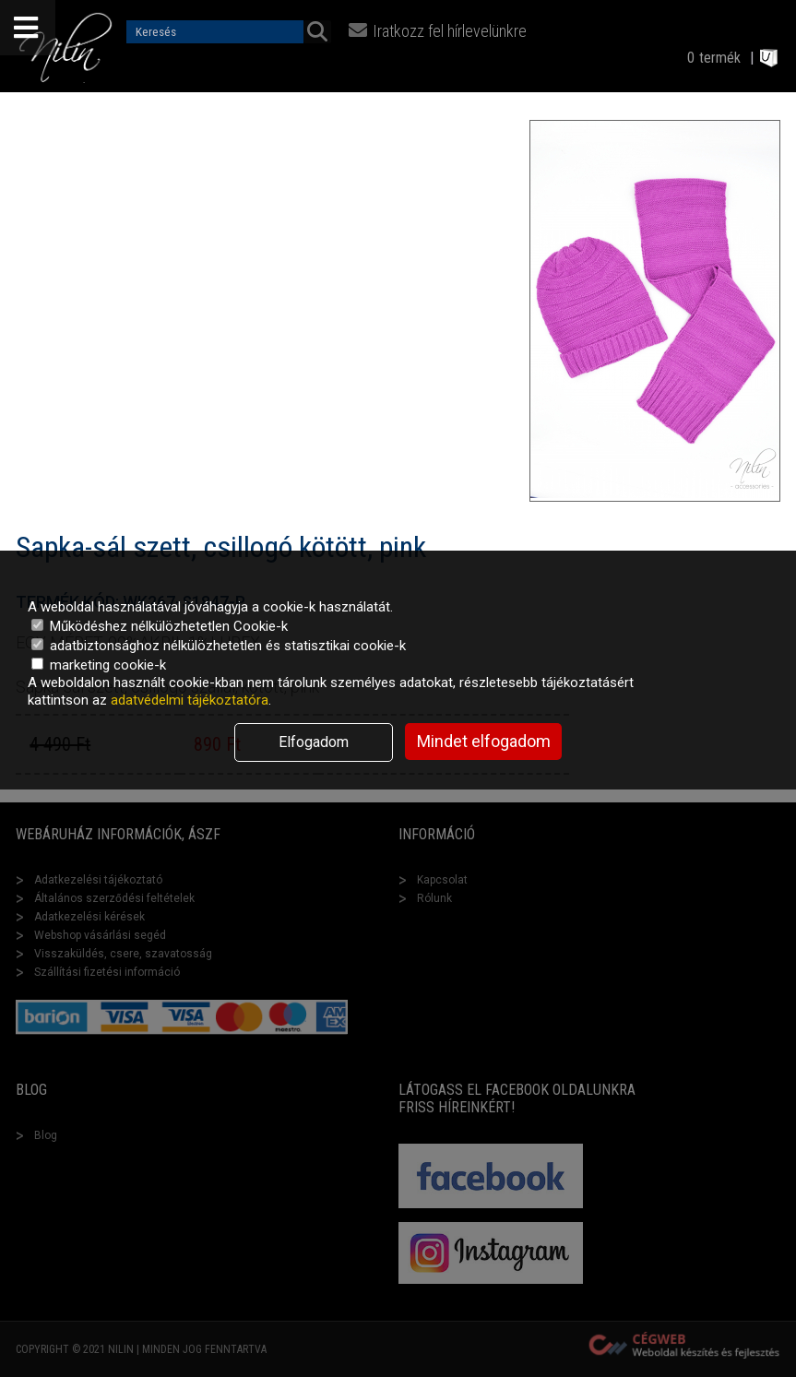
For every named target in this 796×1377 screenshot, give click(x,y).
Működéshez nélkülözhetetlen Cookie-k (159, 626)
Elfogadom (314, 742)
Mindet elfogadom (484, 741)
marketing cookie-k (98, 665)
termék (720, 57)
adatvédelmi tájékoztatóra (189, 700)
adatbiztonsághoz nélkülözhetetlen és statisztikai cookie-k (218, 645)
